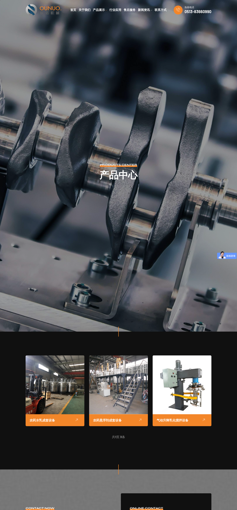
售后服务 (130, 10)
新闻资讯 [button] (145, 10)
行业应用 (115, 10)
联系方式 (161, 10)
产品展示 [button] (100, 10)
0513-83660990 (198, 11)
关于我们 (85, 10)
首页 (73, 10)
